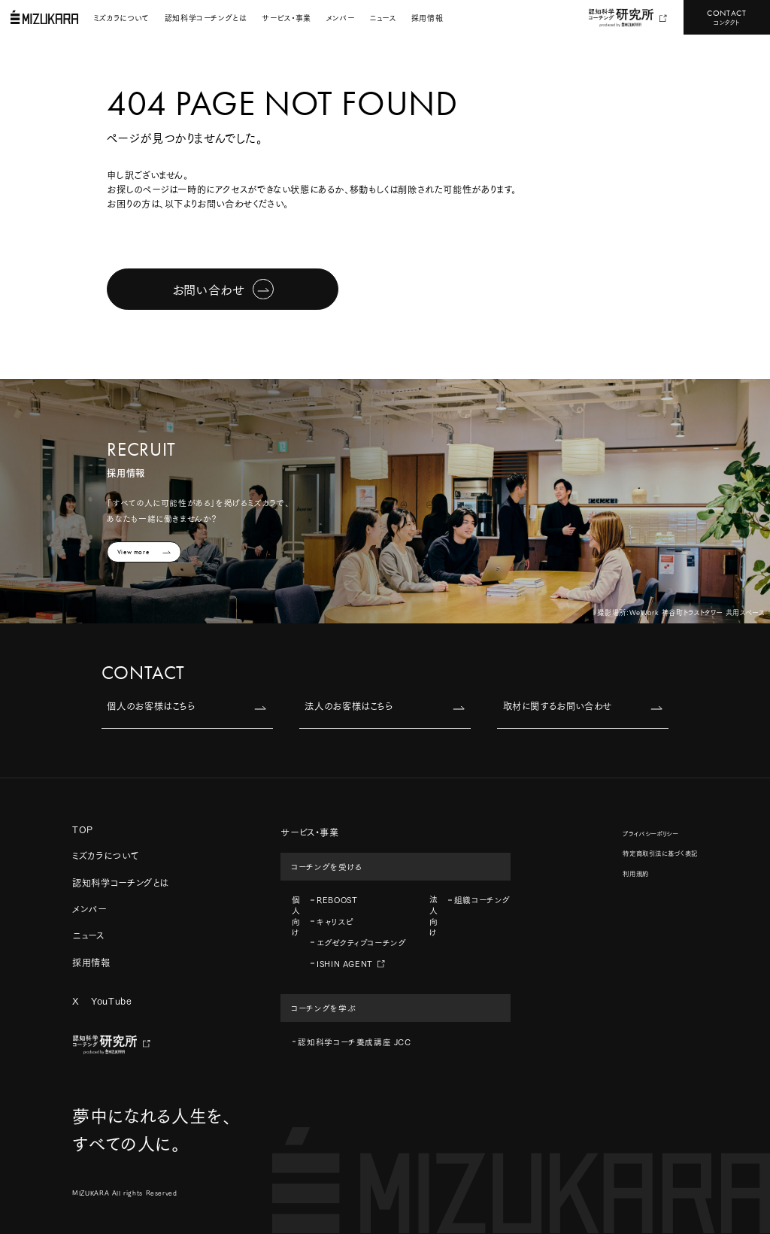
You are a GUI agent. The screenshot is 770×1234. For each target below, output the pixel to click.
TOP (82, 829)
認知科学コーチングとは (206, 17)
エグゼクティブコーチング (361, 942)
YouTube (111, 1000)
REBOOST (337, 899)
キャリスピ (335, 921)
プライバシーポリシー (650, 833)
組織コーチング (482, 899)
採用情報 (427, 17)
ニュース (382, 17)
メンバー (340, 17)
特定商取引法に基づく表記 (660, 852)
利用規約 (635, 873)
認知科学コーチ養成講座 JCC (354, 1041)
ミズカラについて (122, 17)
